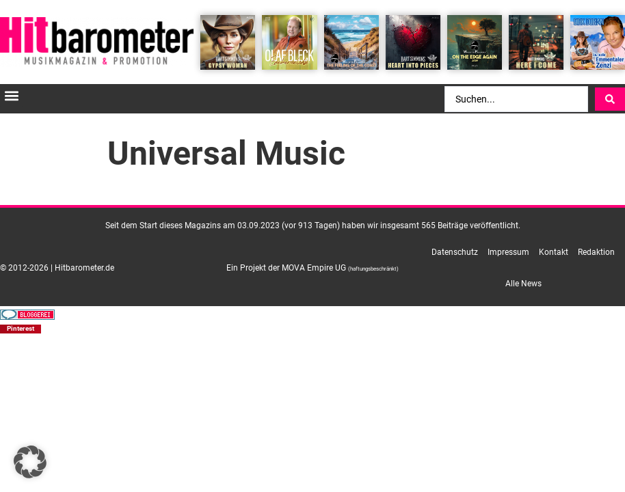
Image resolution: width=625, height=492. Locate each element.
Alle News (523, 283)
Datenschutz (454, 252)
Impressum (508, 252)
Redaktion (596, 252)
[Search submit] (610, 99)
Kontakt (553, 252)
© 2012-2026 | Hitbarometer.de (57, 268)
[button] (11, 95)
